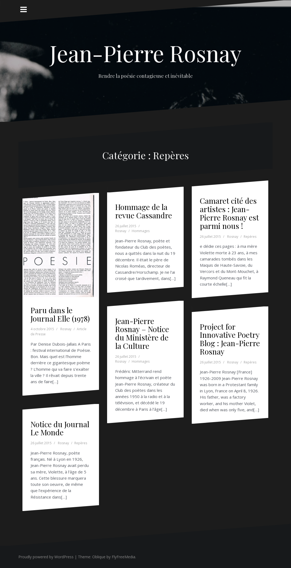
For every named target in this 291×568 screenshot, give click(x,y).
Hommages (141, 231)
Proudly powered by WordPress (46, 556)
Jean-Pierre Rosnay (146, 53)
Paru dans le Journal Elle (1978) (60, 314)
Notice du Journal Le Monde (60, 428)
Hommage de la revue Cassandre (143, 211)
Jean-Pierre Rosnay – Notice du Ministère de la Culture (142, 333)
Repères (250, 236)
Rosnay (65, 329)
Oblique (98, 556)
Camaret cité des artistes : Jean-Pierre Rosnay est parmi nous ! (229, 213)
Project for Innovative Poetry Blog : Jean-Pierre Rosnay (230, 339)
